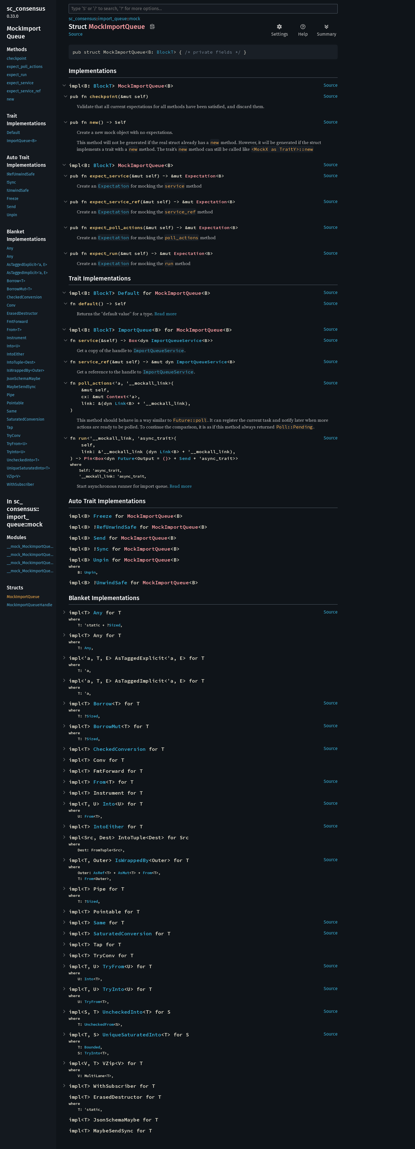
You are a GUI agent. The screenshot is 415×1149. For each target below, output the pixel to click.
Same (99, 922)
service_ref (93, 361)
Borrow (102, 703)
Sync (102, 549)
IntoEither (108, 826)
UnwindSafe (111, 582)
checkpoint (104, 96)
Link (120, 403)
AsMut (123, 872)
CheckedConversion (119, 749)
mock (134, 18)
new (94, 122)
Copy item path (152, 26)
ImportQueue (135, 330)
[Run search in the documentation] (203, 8)
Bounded (92, 1047)
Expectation (200, 176)
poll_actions (95, 383)
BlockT (165, 52)
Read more (165, 314)
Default (129, 293)
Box (133, 340)
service (88, 340)
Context (116, 396)
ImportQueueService (176, 340)
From (99, 782)
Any (98, 612)
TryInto (113, 989)
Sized (114, 625)
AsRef (99, 872)
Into (109, 804)
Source (76, 34)
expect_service (109, 176)
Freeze (102, 516)
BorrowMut (107, 726)
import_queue (112, 18)
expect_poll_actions (116, 227)
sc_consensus (82, 18)
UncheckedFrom (98, 1024)
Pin (88, 458)
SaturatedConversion (122, 933)
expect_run (104, 253)
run (82, 438)
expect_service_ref (115, 201)
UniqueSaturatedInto (132, 1034)
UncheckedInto (123, 1012)
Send (185, 458)
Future (126, 458)
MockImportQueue (141, 86)
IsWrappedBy (132, 860)
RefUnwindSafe (116, 527)
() (165, 458)
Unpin (101, 560)
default (88, 303)
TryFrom (113, 966)
